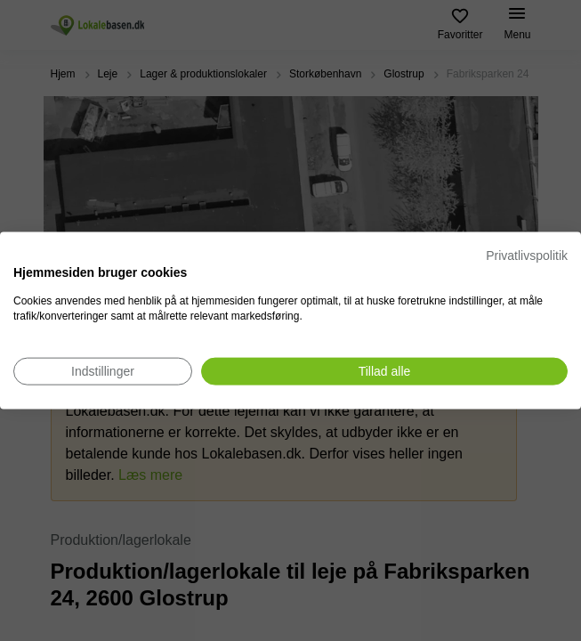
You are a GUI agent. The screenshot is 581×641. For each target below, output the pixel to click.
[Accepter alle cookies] (384, 371)
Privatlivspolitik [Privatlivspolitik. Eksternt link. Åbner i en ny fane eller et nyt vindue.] (527, 255)
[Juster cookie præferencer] (102, 371)
